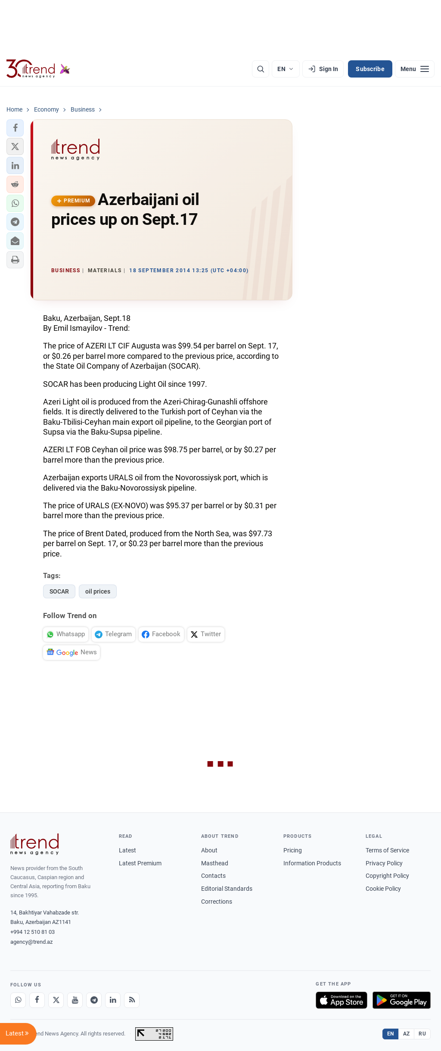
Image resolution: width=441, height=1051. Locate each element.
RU (422, 1034)
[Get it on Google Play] (402, 1000)
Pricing (292, 850)
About (209, 850)
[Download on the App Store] (341, 1000)
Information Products (312, 863)
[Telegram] (94, 1000)
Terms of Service (387, 850)
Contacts (213, 875)
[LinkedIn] (113, 1000)
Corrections (216, 901)
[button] (15, 128)
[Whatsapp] (18, 1000)
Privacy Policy (384, 863)
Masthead (214, 863)
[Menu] (415, 69)
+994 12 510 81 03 (32, 932)
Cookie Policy (383, 888)
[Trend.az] (38, 68)
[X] (56, 1000)
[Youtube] (75, 1000)
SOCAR (59, 591)
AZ (406, 1034)
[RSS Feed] (132, 1000)
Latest (127, 850)
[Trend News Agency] (34, 844)
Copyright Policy (387, 875)
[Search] (260, 69)
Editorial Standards (226, 888)
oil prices (97, 591)
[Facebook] (37, 1000)
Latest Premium (140, 863)
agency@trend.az (31, 942)
